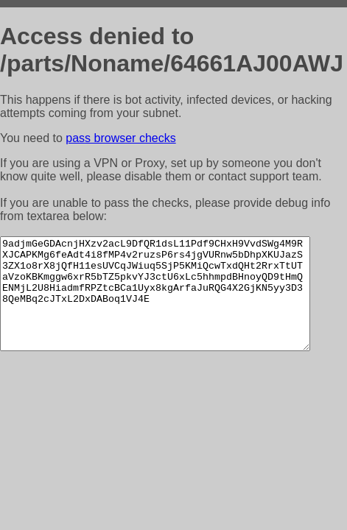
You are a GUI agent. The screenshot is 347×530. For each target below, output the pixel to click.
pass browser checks (120, 138)
